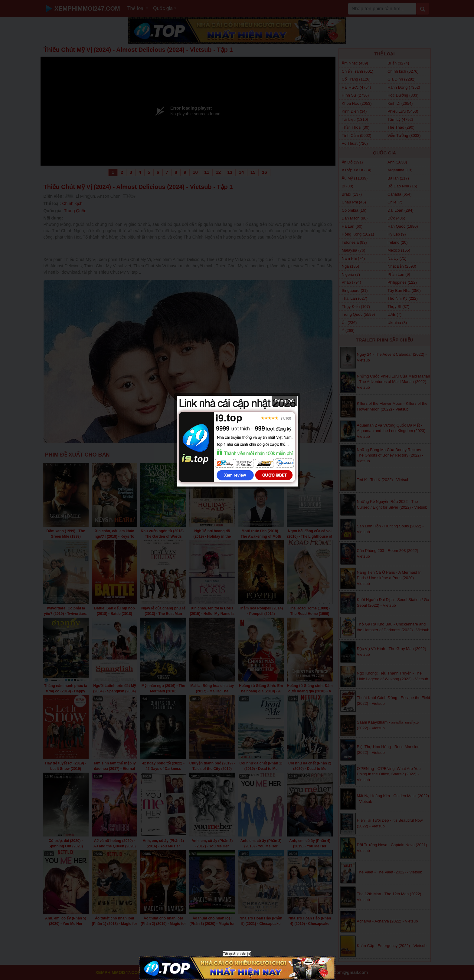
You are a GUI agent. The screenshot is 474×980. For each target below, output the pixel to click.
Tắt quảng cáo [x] (237, 954)
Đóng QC (284, 400)
